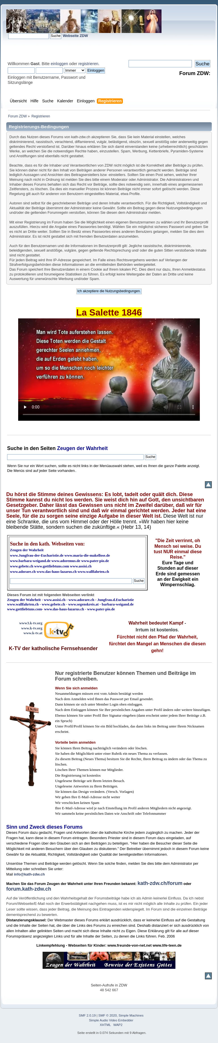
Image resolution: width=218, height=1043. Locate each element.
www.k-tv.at (33, 633)
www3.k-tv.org (31, 623)
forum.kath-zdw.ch (28, 889)
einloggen (59, 63)
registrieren (88, 63)
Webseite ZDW (75, 36)
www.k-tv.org (31, 628)
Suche (14, 448)
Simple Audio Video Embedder (111, 1020)
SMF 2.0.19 (87, 1015)
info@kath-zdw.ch (29, 874)
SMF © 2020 (107, 1015)
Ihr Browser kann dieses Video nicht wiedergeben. (109, 369)
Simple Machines (131, 1015)
